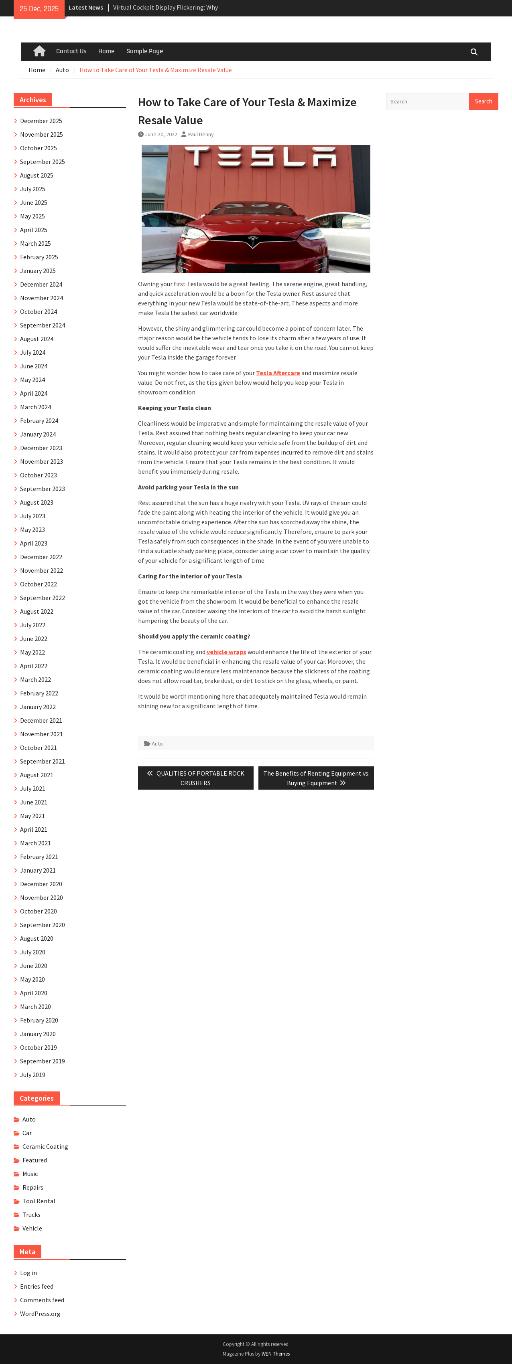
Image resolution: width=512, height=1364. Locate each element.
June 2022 (33, 639)
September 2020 (42, 925)
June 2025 (33, 202)
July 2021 (32, 788)
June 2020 (33, 966)
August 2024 (36, 339)
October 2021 (38, 748)
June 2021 (33, 802)
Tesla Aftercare (278, 373)
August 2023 (36, 502)
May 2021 (32, 816)
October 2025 (38, 148)
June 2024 (33, 366)
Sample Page (144, 51)
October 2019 (38, 1047)
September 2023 (42, 489)
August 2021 (36, 775)
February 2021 (39, 857)
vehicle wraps (226, 652)
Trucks (31, 1214)
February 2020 (39, 1020)
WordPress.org (40, 1313)
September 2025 (42, 162)
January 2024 (38, 434)
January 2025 (38, 271)
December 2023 (41, 448)
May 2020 (32, 979)
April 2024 (33, 393)
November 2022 (41, 570)
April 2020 (33, 993)
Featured (34, 1160)
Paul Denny (201, 134)
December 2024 (41, 284)
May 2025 (32, 216)
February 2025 (39, 257)
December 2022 (41, 557)
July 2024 (32, 352)
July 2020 (32, 952)
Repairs (32, 1187)
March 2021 (35, 843)
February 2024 (39, 420)
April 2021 (33, 829)
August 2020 (36, 938)
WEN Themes (276, 1353)
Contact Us (71, 51)
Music (30, 1174)
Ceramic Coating (45, 1146)
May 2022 (32, 652)
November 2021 (41, 734)
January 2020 (38, 1034)
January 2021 (38, 870)
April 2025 (33, 230)
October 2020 (38, 911)
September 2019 (42, 1061)
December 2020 (41, 884)
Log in (28, 1273)
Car (27, 1133)
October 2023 (38, 475)
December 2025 (41, 121)
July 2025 (32, 189)
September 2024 (42, 325)
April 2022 (33, 666)
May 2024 (32, 380)
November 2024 (41, 298)
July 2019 (32, 1075)
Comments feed (42, 1300)
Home (106, 51)
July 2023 (32, 516)
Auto (157, 743)
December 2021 (41, 720)
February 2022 (39, 693)
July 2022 (32, 625)
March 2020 (35, 1006)
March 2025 (35, 243)
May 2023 (32, 529)
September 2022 (42, 598)
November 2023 (41, 461)
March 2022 (35, 679)
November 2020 (41, 897)
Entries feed (36, 1286)
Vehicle (32, 1228)
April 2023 (33, 543)
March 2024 (35, 407)
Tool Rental (38, 1201)
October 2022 (38, 584)
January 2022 (38, 707)
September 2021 (42, 761)
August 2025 (36, 175)
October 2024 (38, 311)
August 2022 (36, 611)
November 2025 (41, 134)
